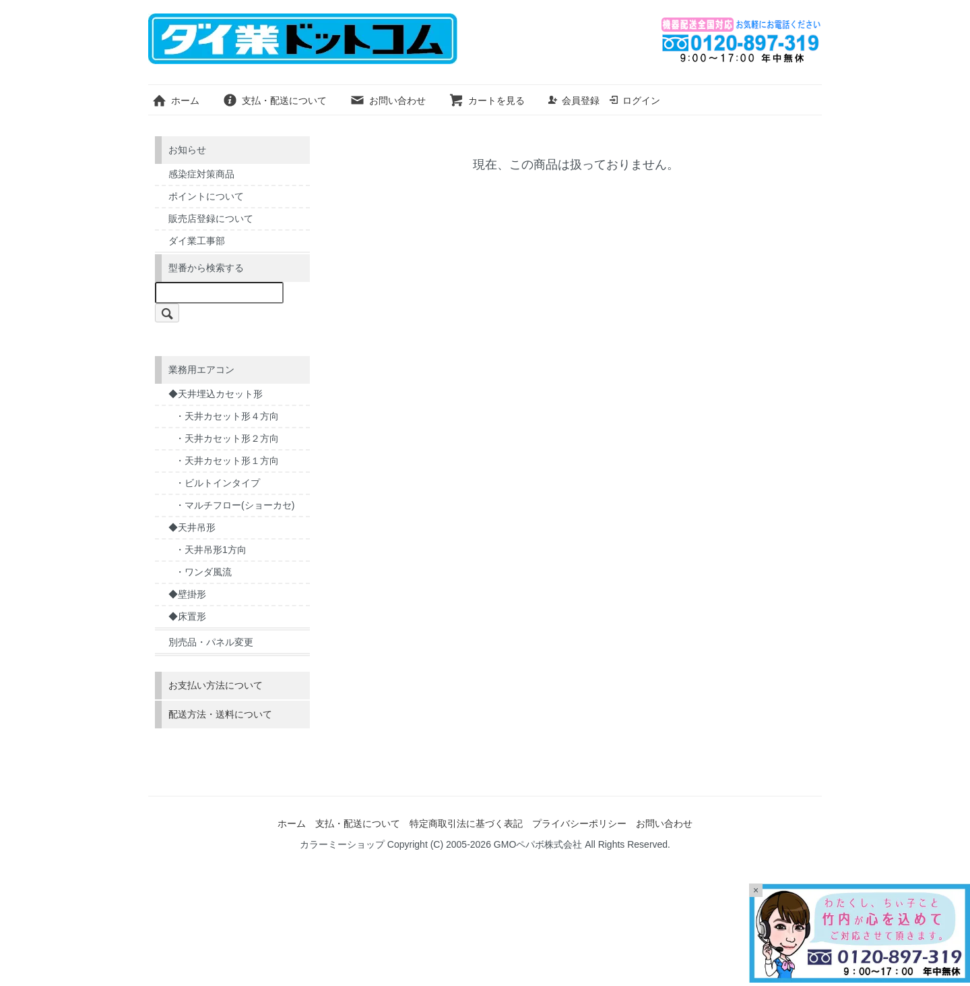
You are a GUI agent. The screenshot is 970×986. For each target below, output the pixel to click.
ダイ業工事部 (196, 240)
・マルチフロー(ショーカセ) (234, 505)
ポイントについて (206, 196)
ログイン (634, 100)
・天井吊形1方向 (211, 549)
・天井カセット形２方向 (227, 438)
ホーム (175, 100)
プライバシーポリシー (579, 823)
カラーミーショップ (342, 844)
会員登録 (574, 100)
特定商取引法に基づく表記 (466, 823)
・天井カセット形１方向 (227, 460)
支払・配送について (274, 100)
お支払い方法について (215, 685)
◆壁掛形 (187, 594)
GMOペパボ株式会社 (538, 844)
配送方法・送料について (220, 714)
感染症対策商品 (201, 174)
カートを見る (487, 100)
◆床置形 (187, 616)
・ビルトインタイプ (217, 482)
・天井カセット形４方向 (227, 416)
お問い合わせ (388, 100)
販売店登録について (210, 218)
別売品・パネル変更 (210, 642)
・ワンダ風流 (203, 572)
